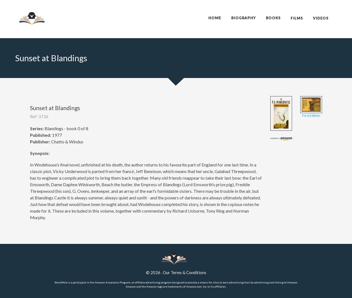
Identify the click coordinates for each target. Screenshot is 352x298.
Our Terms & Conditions (184, 272)
